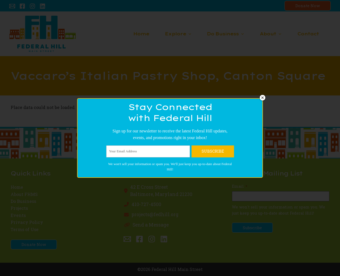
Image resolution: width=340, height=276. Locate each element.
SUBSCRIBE (213, 220)
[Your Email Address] (148, 221)
